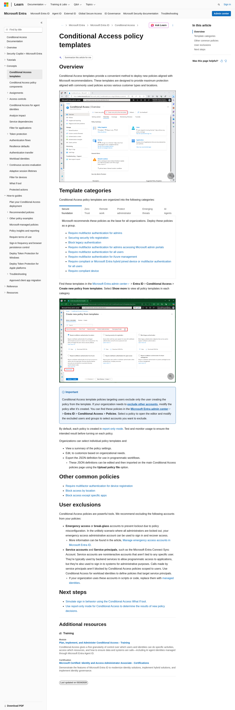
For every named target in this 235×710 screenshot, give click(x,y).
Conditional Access (125, 25)
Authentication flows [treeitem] (20, 140)
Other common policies (206, 40)
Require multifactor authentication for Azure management (102, 256)
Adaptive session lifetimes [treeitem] (23, 171)
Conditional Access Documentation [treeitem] (17, 39)
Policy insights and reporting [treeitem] (24, 230)
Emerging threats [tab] (147, 211)
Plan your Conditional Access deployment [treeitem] (24, 204)
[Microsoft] (6, 4)
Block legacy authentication (84, 242)
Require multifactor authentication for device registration (99, 485)
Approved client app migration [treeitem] (25, 280)
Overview (199, 31)
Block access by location (80, 490)
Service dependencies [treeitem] (21, 121)
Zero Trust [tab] (87, 211)
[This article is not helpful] (226, 61)
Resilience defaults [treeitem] (19, 146)
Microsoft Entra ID (99, 25)
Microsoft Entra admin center (110, 283)
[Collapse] (41, 23)
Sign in (227, 4)
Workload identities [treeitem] (19, 158)
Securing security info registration (88, 237)
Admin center (221, 13)
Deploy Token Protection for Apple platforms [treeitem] (24, 265)
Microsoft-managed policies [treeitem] (23, 224)
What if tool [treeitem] (15, 183)
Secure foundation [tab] (67, 211)
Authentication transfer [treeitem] (21, 152)
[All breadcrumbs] (62, 25)
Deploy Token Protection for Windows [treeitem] (24, 255)
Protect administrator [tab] (124, 211)
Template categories (204, 36)
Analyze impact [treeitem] (17, 115)
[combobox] (23, 29)
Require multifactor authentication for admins (95, 233)
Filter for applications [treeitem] (20, 128)
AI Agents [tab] (168, 211)
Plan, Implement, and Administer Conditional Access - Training (94, 642)
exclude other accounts (142, 404)
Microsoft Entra (77, 25)
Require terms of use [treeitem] (20, 237)
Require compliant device (83, 270)
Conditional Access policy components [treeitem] (22, 84)
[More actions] (173, 25)
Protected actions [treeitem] (18, 189)
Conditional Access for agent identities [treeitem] (24, 107)
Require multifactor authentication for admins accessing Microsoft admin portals (116, 247)
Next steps (199, 49)
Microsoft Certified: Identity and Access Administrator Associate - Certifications (104, 663)
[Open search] (219, 5)
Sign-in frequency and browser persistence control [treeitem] (25, 245)
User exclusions (202, 45)
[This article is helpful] (222, 61)
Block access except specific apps (86, 495)
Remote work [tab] (103, 211)
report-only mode (112, 428)
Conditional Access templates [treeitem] (20, 74)
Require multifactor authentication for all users (96, 252)
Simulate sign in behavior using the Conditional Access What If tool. (106, 601)
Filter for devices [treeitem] (18, 177)
